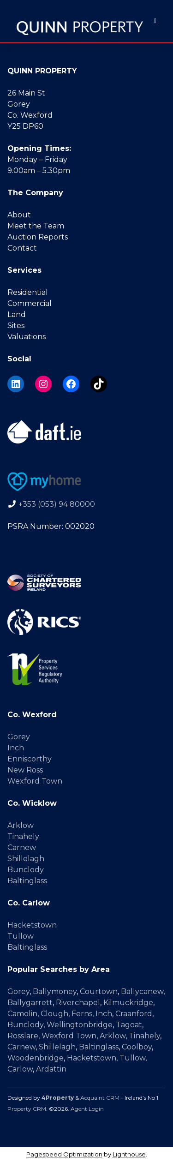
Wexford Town (34, 781)
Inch (15, 747)
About (19, 214)
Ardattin (51, 1069)
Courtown (99, 991)
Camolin (22, 1013)
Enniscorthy (29, 759)
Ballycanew (142, 991)
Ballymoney (55, 991)
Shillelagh (25, 858)
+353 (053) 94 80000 (56, 504)
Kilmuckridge (128, 1002)
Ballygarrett (30, 1002)
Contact (22, 248)
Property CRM (26, 1108)
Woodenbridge (35, 1058)
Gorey (18, 736)
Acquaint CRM (99, 1097)
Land (16, 314)
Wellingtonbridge (80, 1024)
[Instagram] (43, 384)
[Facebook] (71, 384)
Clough (54, 1013)
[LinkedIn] (15, 384)
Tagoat (129, 1024)
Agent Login (87, 1108)
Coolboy (137, 1046)
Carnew (21, 847)
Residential (27, 292)
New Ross (25, 770)
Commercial (29, 303)
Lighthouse (129, 1154)
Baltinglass (27, 880)
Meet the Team (35, 226)
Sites (15, 325)
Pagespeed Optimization (64, 1154)
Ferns (82, 1013)
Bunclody (25, 869)
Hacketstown (32, 925)
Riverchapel (78, 1002)
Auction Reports (37, 237)
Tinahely (23, 836)
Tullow (20, 936)
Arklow (20, 825)
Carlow (20, 1069)
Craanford (133, 1013)
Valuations (26, 336)
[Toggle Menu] (155, 21)
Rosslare (22, 1035)
